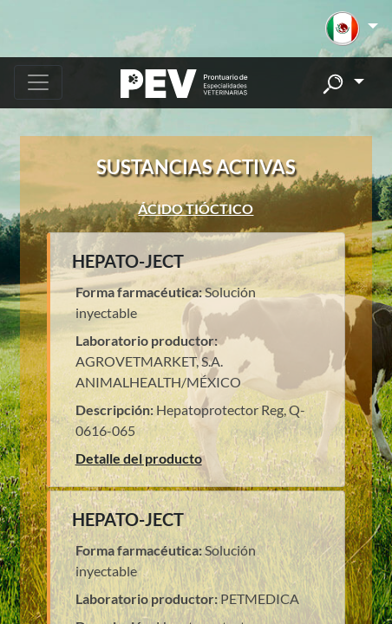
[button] (351, 28)
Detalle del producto (138, 458)
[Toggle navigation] (38, 82)
